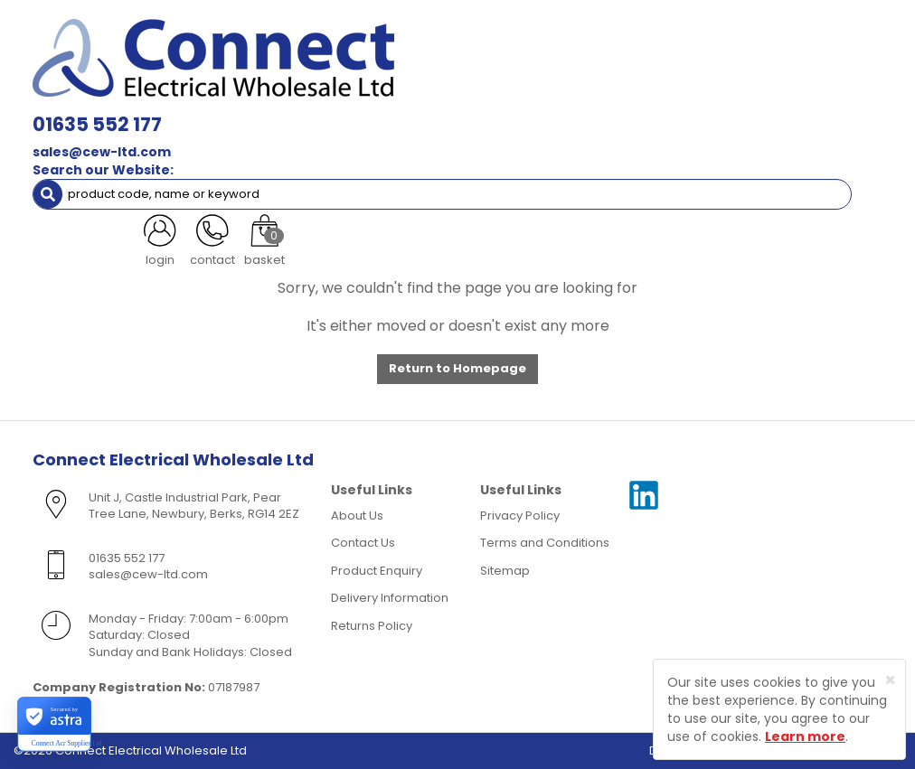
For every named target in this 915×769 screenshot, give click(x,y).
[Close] (890, 680)
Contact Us (363, 542)
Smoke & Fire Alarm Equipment (213, 133)
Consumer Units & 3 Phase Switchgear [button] (695, 97)
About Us (357, 515)
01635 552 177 (272, 27)
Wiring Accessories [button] (487, 97)
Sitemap (505, 570)
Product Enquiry (376, 570)
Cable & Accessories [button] (330, 97)
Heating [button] (727, 133)
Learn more (805, 736)
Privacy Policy (520, 515)
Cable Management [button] (396, 133)
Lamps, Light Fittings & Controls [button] (140, 97)
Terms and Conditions (544, 542)
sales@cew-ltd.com (277, 54)
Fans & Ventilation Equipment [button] (580, 133)
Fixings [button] (71, 133)
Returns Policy (371, 625)
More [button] (303, 169)
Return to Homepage (457, 368)
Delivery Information (389, 597)
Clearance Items (95, 169)
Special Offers (213, 169)
